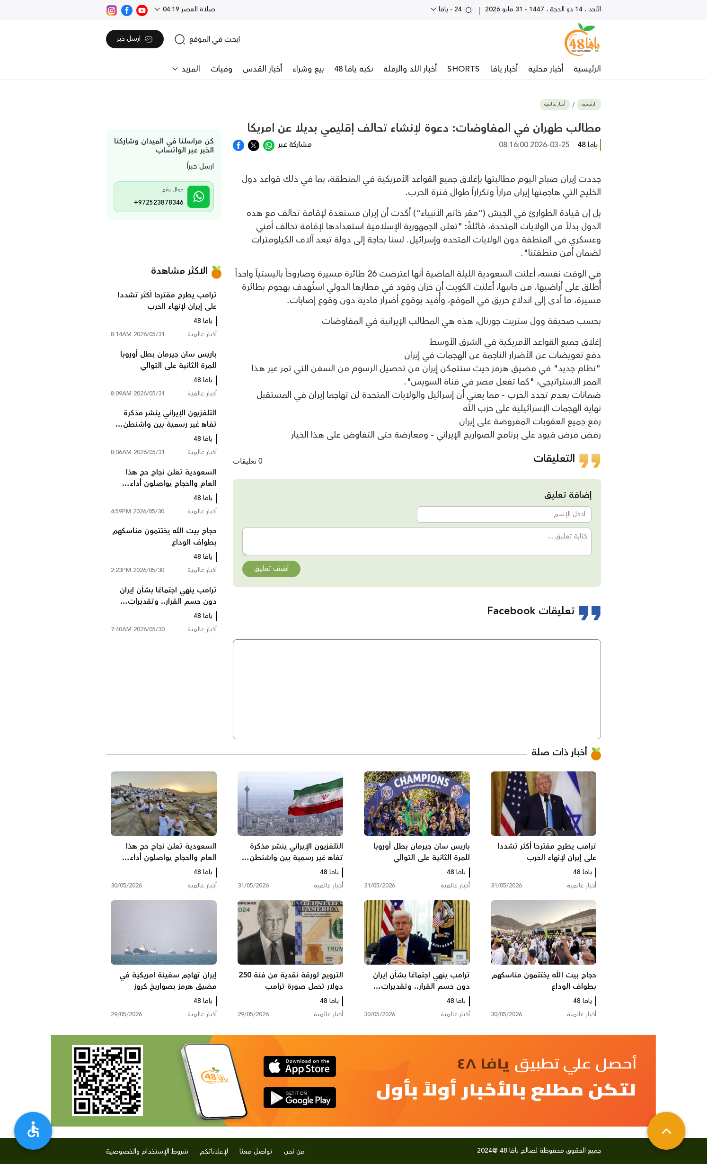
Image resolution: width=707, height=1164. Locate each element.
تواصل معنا (256, 1151)
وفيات (221, 69)
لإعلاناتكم (214, 1151)
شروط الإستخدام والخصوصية (147, 1151)
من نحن (294, 1151)
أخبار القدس (262, 69)
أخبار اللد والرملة (410, 69)
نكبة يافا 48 (353, 69)
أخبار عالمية (555, 104)
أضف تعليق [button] (271, 569)
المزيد (189, 69)
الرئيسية (587, 69)
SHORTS (463, 69)
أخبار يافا (504, 69)
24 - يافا (455, 9)
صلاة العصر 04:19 (188, 9)
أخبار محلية (545, 69)
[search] (207, 39)
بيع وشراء (308, 69)
